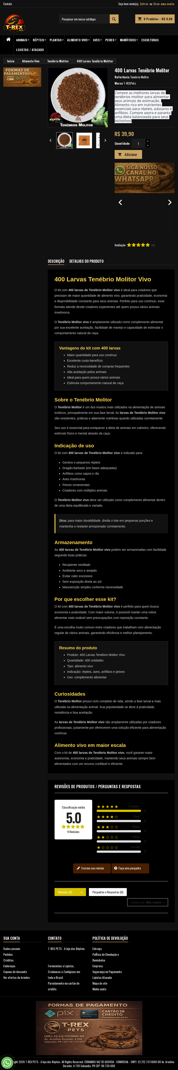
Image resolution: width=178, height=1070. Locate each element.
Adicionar (127, 154)
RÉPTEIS (38, 40)
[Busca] (89, 18)
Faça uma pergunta (127, 868)
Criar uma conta (163, 4)
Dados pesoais (11, 948)
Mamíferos (128, 40)
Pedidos (8, 954)
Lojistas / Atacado (30, 49)
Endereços (9, 965)
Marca (119, 83)
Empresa (97, 965)
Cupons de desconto (15, 971)
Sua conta (11, 938)
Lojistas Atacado (102, 977)
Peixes (109, 40)
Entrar (144, 4)
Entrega (97, 948)
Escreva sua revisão (90, 868)
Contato (7, 4)
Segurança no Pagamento (107, 971)
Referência (122, 77)
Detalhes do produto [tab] (86, 261)
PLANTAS (56, 40)
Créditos (8, 960)
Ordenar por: (138, 902)
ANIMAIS (21, 40)
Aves (96, 40)
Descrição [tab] (56, 261)
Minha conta (99, 989)
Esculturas (150, 40)
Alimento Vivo (77, 40)
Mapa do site (99, 983)
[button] (119, 200)
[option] (145, 200)
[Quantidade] (138, 143)
